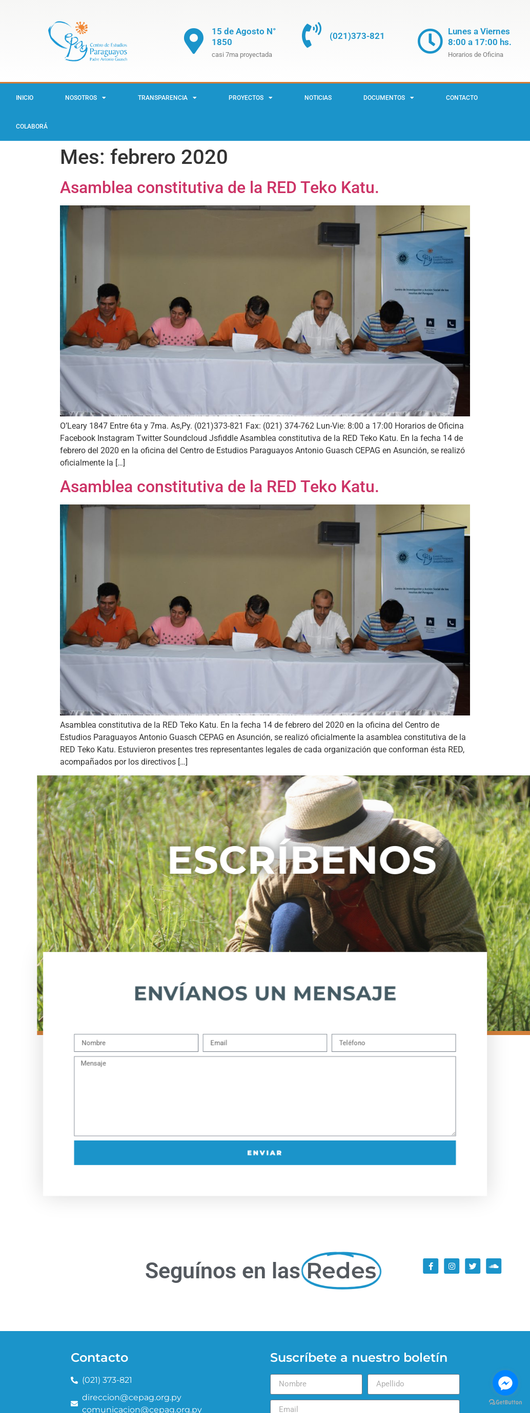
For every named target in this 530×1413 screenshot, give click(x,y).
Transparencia (167, 98)
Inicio (24, 97)
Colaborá (32, 126)
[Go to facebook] (505, 1383)
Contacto (462, 97)
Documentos (388, 98)
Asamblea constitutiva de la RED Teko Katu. (219, 187)
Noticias (318, 97)
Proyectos (251, 98)
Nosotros (85, 98)
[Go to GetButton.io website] (505, 1402)
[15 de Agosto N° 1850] (194, 41)
